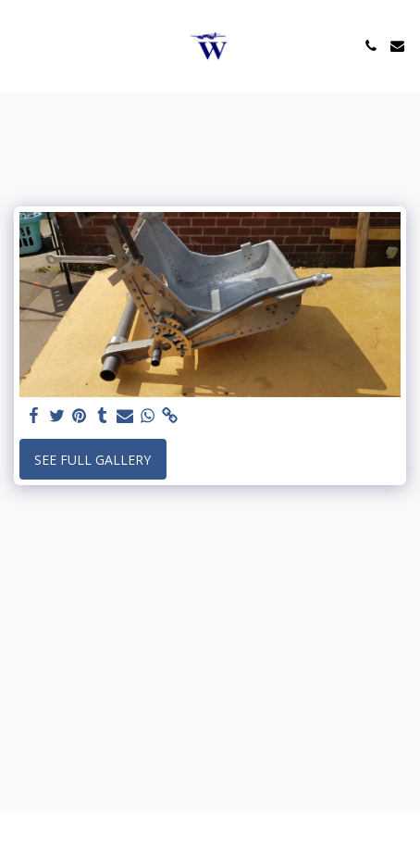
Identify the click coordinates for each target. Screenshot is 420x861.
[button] (20, 45)
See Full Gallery (92, 459)
